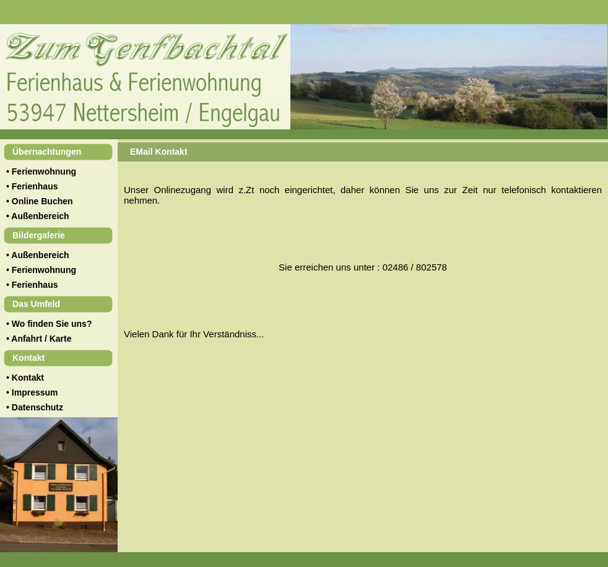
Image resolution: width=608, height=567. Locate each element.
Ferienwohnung (44, 171)
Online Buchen (42, 201)
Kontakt (28, 378)
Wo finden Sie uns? (52, 324)
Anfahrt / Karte (41, 339)
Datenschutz (37, 407)
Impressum (35, 392)
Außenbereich (40, 216)
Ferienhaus (35, 186)
